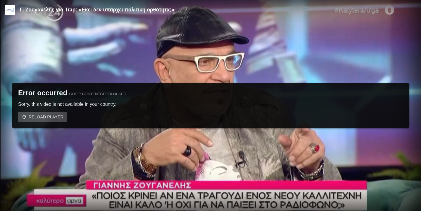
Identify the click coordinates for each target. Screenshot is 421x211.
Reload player (46, 117)
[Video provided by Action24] (10, 10)
